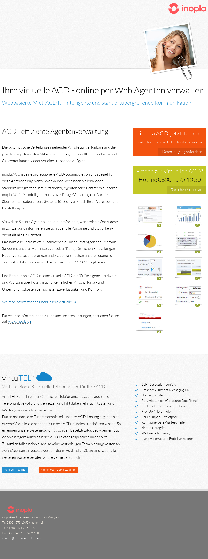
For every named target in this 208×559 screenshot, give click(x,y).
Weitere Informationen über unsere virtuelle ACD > (42, 302)
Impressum (38, 538)
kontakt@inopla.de (14, 538)
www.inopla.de (19, 321)
